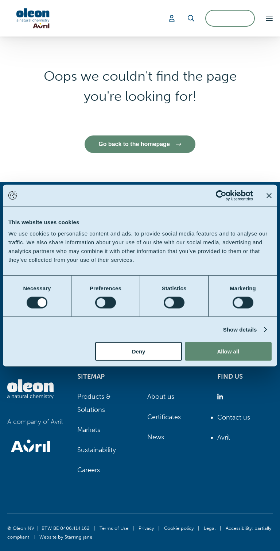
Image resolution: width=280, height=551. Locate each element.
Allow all (228, 351)
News (155, 437)
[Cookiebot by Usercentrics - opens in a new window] (221, 195)
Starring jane (78, 537)
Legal (209, 528)
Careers (88, 470)
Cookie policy (179, 528)
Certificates (164, 417)
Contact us (233, 417)
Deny (138, 351)
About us (160, 397)
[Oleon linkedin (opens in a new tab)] (221, 396)
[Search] (191, 18)
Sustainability (96, 450)
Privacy (146, 528)
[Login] (173, 18)
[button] (269, 18)
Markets (88, 430)
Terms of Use (114, 528)
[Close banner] (269, 195)
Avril (223, 437)
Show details (240, 329)
